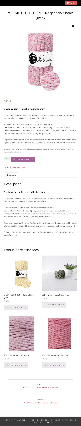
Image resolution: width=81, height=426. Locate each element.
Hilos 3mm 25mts (18, 167)
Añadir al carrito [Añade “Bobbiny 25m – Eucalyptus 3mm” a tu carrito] (54, 305)
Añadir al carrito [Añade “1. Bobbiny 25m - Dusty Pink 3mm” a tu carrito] (16, 365)
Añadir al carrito (23, 159)
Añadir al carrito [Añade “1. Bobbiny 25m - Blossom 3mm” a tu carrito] (54, 365)
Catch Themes (45, 422)
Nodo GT (26, 420)
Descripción (11, 175)
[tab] (11, 175)
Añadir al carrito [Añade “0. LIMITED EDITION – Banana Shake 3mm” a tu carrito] (16, 307)
